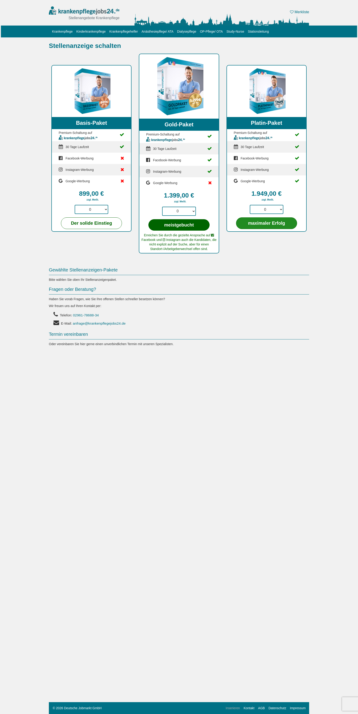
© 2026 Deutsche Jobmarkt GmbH (77, 708)
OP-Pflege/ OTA (211, 31)
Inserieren (233, 708)
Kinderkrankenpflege (90, 31)
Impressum (298, 708)
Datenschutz (277, 708)
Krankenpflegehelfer (123, 31)
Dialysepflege (186, 31)
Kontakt (249, 708)
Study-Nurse (235, 31)
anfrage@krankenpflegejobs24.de (99, 323)
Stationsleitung (258, 31)
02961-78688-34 (86, 315)
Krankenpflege (62, 31)
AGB (261, 708)
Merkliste (299, 12)
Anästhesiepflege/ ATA (158, 31)
